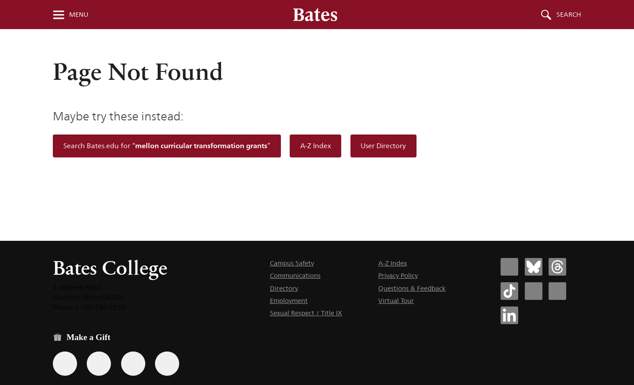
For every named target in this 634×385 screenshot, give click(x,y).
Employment (289, 300)
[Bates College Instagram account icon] (533, 291)
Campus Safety (292, 263)
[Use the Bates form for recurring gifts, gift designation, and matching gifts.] (65, 363)
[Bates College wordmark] (315, 14)
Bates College (110, 268)
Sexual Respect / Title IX (306, 313)
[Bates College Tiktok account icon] (509, 291)
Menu (78, 15)
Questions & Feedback (412, 288)
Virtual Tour (396, 300)
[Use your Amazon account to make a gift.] (99, 363)
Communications (295, 275)
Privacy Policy (398, 275)
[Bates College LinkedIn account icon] (509, 315)
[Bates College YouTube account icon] (557, 291)
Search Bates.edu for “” (166, 146)
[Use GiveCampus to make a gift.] (167, 363)
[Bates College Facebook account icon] (509, 267)
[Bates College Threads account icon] (557, 267)
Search (569, 15)
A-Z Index (315, 146)
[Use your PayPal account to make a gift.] (133, 363)
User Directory (383, 146)
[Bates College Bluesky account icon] (533, 267)
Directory (284, 288)
